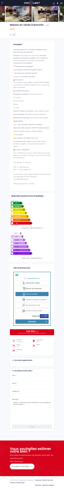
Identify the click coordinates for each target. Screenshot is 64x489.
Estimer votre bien (22, 466)
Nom (14, 375)
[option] (45, 14)
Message (15, 399)
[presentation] (25, 420)
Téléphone (16, 391)
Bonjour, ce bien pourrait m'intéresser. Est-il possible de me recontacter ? (32, 408)
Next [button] (61, 14)
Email (14, 383)
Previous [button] (3, 14)
